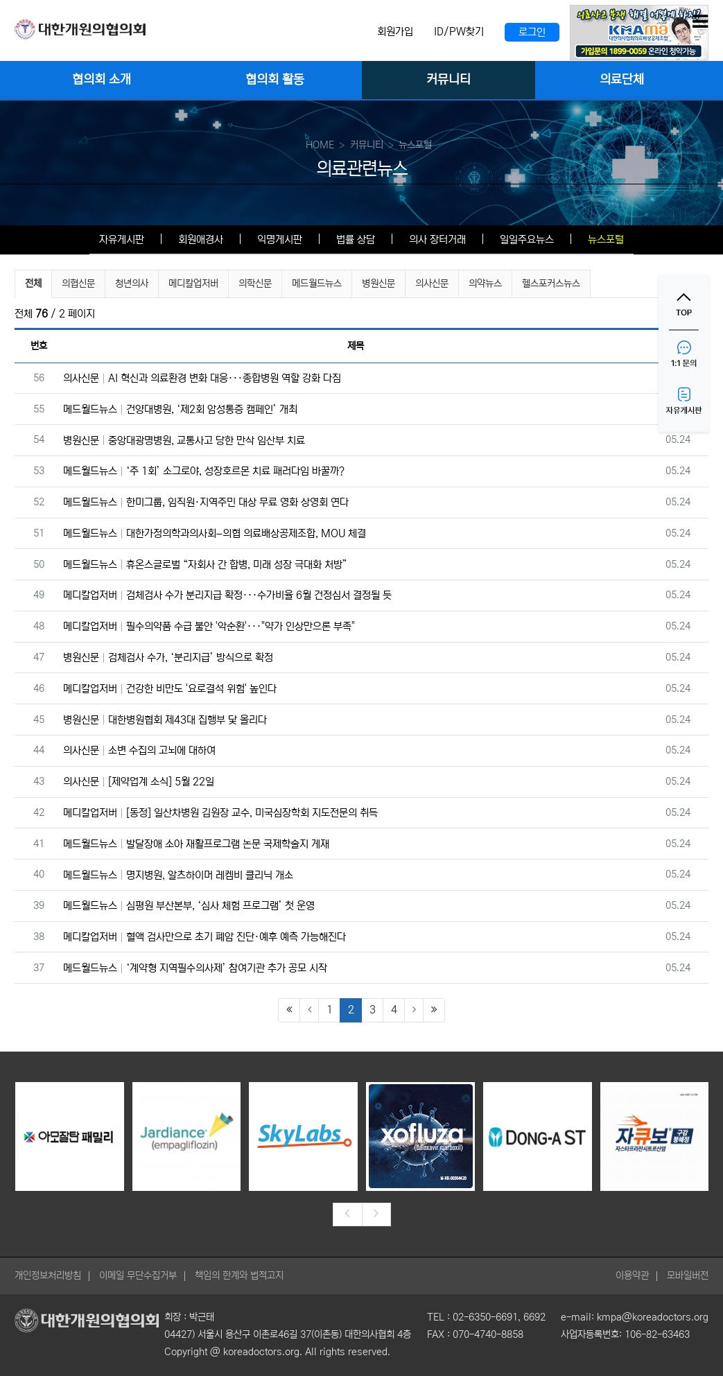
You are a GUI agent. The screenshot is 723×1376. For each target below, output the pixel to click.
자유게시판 (121, 239)
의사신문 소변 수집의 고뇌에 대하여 (139, 750)
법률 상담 (355, 239)
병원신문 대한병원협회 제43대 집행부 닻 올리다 (165, 720)
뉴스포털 (606, 239)
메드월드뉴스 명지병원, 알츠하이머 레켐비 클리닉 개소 (178, 875)
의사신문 (431, 283)
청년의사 (131, 283)
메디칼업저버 (193, 283)
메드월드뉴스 (317, 283)
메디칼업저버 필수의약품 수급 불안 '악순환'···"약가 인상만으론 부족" (209, 626)
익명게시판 (279, 239)
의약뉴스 (485, 283)
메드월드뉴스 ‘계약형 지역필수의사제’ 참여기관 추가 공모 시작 (195, 968)
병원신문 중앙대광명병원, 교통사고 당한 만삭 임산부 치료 (184, 440)
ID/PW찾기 (459, 31)
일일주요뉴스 (527, 239)
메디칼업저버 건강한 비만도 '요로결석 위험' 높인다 (170, 689)
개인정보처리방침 (48, 1275)
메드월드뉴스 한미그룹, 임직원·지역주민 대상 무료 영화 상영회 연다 (206, 502)
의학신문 (255, 283)
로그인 (532, 32)
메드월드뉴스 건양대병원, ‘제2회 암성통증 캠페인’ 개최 (180, 409)
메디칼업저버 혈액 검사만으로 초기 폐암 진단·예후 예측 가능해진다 (204, 937)
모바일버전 (687, 1275)
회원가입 (395, 31)
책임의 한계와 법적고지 (239, 1275)
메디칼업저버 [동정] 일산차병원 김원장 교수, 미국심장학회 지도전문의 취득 (220, 813)
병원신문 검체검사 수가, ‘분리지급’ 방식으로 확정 (168, 657)
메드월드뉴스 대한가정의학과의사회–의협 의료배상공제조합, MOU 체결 (214, 533)
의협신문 (78, 283)
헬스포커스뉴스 (551, 283)
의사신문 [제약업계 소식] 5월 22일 (138, 781)
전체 (33, 283)
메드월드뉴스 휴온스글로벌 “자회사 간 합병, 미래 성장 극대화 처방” (205, 565)
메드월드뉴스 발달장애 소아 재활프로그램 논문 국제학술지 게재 (196, 844)
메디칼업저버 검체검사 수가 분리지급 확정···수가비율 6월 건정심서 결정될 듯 (227, 595)
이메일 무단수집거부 (138, 1275)
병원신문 (378, 283)
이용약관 (632, 1275)
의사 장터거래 (437, 239)
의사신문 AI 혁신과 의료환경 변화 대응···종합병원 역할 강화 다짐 (202, 378)
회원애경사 (200, 239)
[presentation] (347, 1214)
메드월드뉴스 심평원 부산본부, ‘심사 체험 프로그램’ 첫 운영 (189, 906)
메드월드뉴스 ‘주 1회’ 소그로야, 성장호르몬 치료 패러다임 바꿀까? (204, 471)
